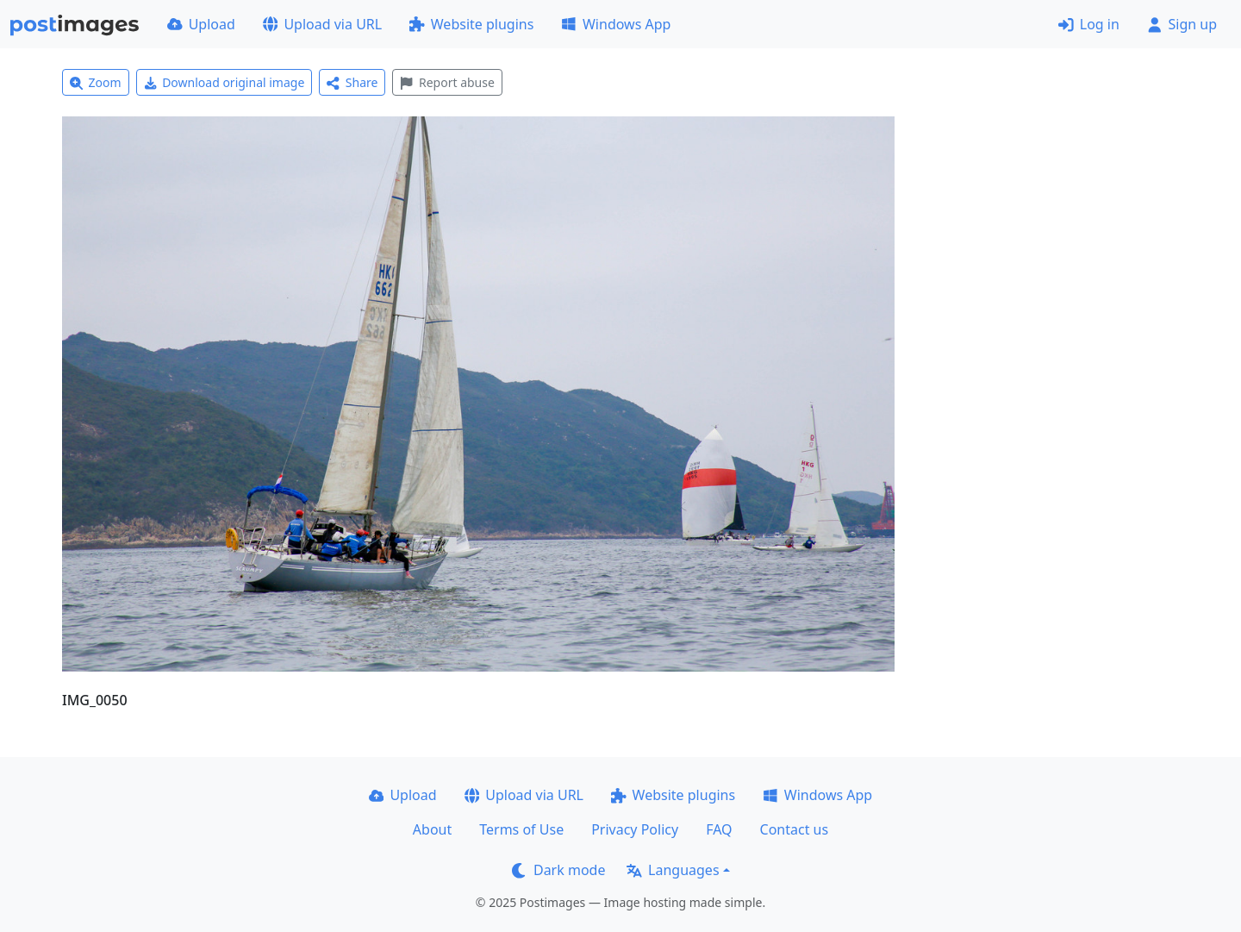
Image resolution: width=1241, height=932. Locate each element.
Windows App (615, 24)
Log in (1088, 24)
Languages (673, 869)
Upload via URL (322, 24)
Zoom (96, 82)
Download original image (224, 82)
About (432, 829)
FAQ (719, 829)
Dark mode (558, 869)
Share (352, 82)
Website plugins (471, 24)
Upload (201, 24)
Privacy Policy (634, 829)
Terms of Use (521, 829)
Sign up (1182, 24)
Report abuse (447, 82)
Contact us (794, 829)
